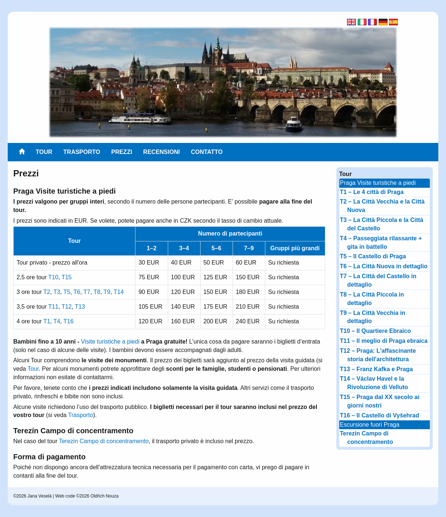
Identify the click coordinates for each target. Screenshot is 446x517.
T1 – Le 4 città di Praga (372, 192)
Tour (44, 152)
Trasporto (81, 152)
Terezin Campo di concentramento (104, 441)
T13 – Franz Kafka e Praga (376, 369)
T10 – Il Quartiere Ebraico (375, 331)
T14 (119, 292)
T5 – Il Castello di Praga (373, 256)
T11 (53, 307)
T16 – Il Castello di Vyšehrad (380, 415)
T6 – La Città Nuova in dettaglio (384, 266)
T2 (46, 292)
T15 (66, 277)
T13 (80, 307)
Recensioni (161, 152)
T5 (66, 292)
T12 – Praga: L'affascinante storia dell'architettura (378, 355)
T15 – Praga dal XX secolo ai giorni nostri (380, 401)
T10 (53, 277)
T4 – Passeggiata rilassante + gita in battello (381, 242)
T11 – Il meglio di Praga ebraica (384, 341)
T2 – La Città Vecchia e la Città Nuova (382, 205)
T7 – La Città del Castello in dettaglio (378, 280)
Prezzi (121, 152)
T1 (46, 321)
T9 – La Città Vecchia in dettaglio (373, 317)
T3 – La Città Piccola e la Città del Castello (382, 224)
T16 (68, 321)
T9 (106, 292)
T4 (56, 321)
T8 (96, 292)
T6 (76, 292)
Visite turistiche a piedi (110, 341)
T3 (56, 292)
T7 (87, 292)
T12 (66, 307)
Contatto (207, 152)
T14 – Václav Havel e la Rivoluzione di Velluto (374, 383)
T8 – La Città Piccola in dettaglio (372, 298)
